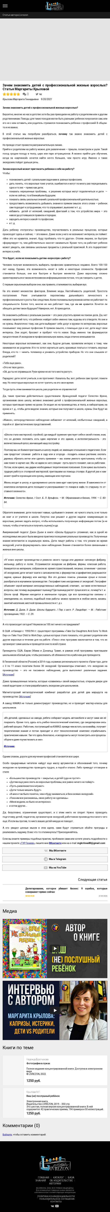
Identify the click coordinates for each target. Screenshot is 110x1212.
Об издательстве (61, 1180)
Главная (43, 1177)
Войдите (7, 1134)
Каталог (58, 1177)
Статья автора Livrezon (15, 15)
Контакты (56, 1201)
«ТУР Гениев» (27, 843)
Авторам (55, 1183)
